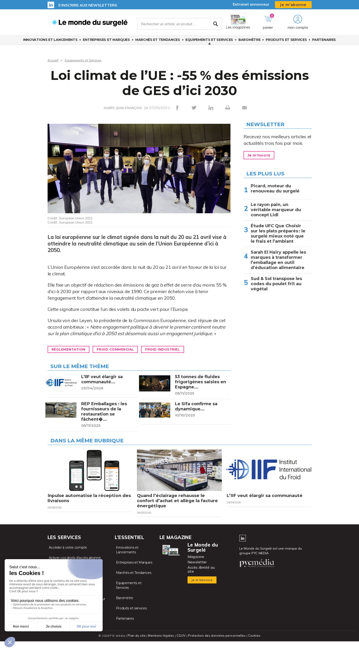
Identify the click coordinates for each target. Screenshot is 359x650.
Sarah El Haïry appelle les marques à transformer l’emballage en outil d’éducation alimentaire (278, 260)
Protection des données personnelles (216, 644)
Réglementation (72, 349)
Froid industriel (179, 349)
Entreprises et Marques (106, 43)
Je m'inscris (261, 155)
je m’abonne (293, 5)
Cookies (252, 644)
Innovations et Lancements (50, 43)
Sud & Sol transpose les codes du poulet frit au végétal (276, 283)
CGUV (182, 644)
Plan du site (138, 644)
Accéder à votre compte (68, 556)
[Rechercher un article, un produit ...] (179, 25)
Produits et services (286, 43)
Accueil (53, 60)
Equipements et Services (209, 43)
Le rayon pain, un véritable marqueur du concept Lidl (276, 209)
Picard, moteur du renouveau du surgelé (275, 188)
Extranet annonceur (251, 4)
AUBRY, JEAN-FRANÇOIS (123, 108)
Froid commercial (125, 349)
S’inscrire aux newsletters (87, 5)
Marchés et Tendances (157, 43)
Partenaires (324, 43)
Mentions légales (162, 644)
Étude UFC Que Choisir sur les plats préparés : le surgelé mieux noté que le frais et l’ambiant (278, 233)
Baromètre (249, 43)
